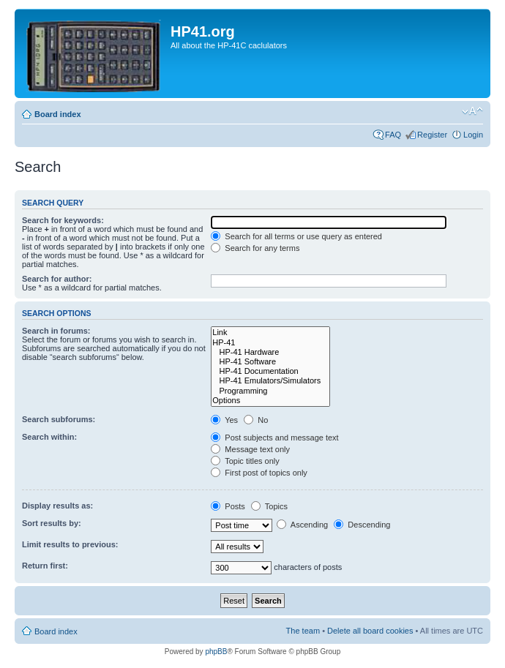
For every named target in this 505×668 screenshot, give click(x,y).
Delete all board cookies (370, 630)
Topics (269, 506)
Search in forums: (56, 330)
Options (270, 400)
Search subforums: (58, 419)
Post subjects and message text (274, 437)
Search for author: (56, 278)
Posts (228, 506)
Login (473, 134)
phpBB (216, 652)
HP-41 (270, 343)
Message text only (250, 449)
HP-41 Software (270, 362)
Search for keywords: (63, 220)
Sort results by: (51, 523)
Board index (57, 114)
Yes (224, 420)
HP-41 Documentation (270, 371)
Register (432, 134)
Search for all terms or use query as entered (296, 236)
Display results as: (57, 505)
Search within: (49, 436)
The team (303, 630)
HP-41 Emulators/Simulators (270, 381)
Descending (362, 524)
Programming (270, 391)
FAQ (393, 134)
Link (270, 332)
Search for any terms (255, 248)
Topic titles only (245, 461)
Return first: (45, 565)
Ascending (302, 524)
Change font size (472, 111)
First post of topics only (259, 472)
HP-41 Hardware (270, 352)
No (256, 420)
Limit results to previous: (70, 544)
